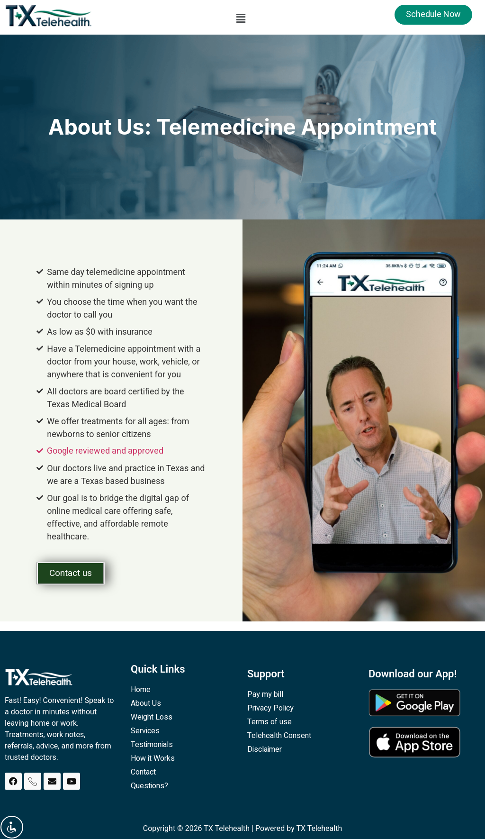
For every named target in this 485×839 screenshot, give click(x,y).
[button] (241, 18)
